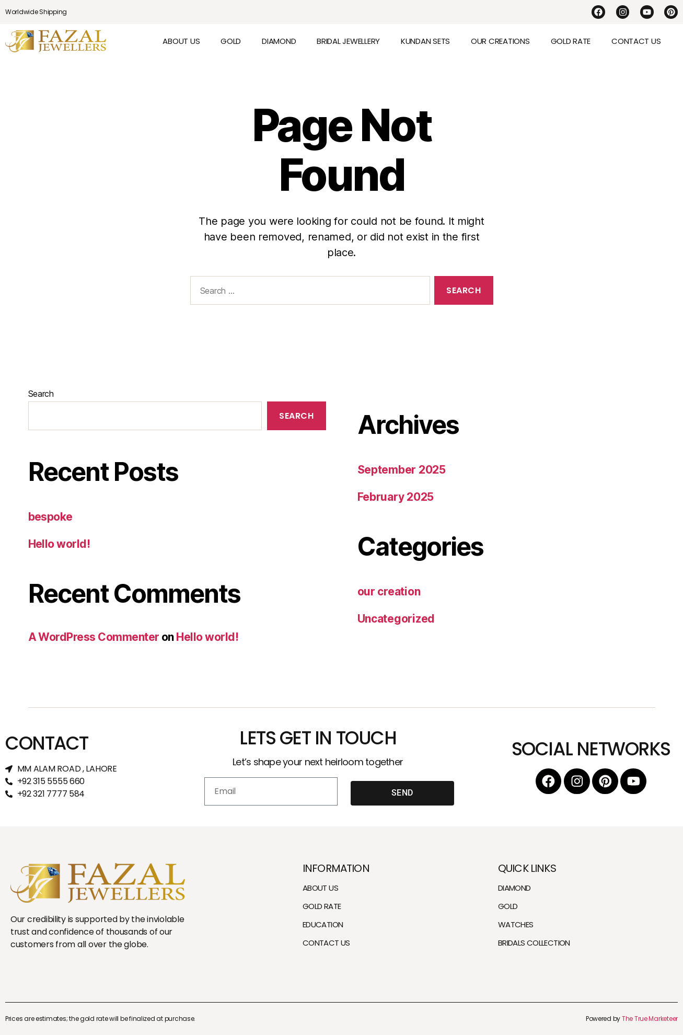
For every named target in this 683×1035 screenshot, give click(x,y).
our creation (389, 591)
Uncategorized (396, 618)
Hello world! (59, 543)
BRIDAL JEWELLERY (348, 41)
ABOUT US (181, 41)
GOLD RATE (571, 41)
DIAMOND (279, 41)
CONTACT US (636, 41)
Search (41, 393)
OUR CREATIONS (500, 41)
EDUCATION (323, 924)
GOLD (231, 41)
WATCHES (516, 924)
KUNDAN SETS (425, 41)
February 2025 (395, 496)
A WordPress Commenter (93, 636)
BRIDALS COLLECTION (534, 942)
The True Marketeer (650, 1018)
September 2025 (401, 469)
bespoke (50, 516)
